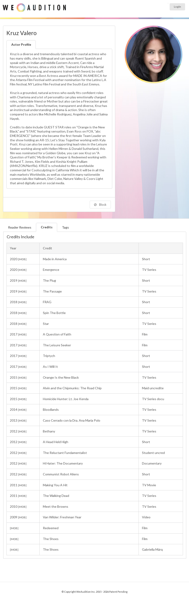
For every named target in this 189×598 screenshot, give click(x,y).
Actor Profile (21, 44)
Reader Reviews (19, 227)
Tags (65, 227)
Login (177, 6)
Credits (47, 227)
